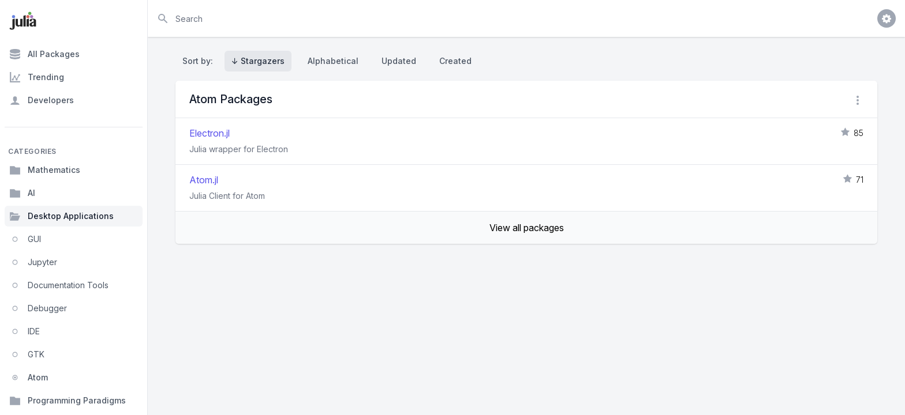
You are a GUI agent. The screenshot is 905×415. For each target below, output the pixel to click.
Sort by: (200, 61)
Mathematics (44, 170)
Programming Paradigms (67, 400)
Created (455, 61)
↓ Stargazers (258, 61)
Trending (36, 77)
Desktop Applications (61, 216)
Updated (399, 61)
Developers (41, 100)
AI (22, 193)
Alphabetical (333, 61)
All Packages (44, 54)
